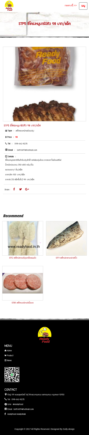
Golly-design (69, 429)
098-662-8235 (21, 144)
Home (8, 350)
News (8, 360)
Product (8, 355)
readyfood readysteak (15, 414)
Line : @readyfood (13, 404)
